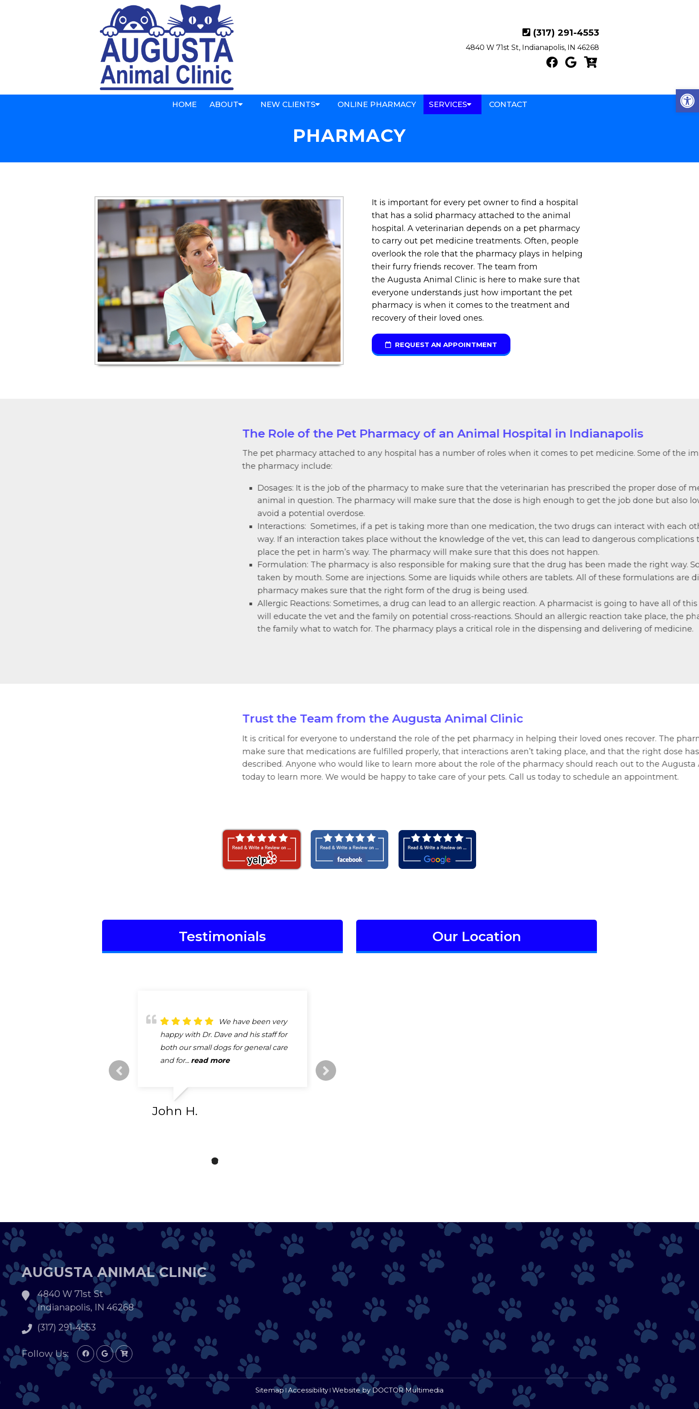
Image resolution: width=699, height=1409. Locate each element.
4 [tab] (241, 1161)
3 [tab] (228, 1161)
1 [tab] (201, 1161)
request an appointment (441, 344)
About (224, 104)
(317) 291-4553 (566, 32)
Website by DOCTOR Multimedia (388, 1390)
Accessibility (308, 1390)
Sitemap (269, 1390)
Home (184, 104)
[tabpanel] (222, 1057)
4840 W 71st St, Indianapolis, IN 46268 (532, 47)
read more (210, 1060)
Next (326, 1070)
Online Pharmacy (376, 104)
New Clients (288, 104)
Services (448, 104)
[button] (687, 100)
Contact (508, 104)
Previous (119, 1070)
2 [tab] (214, 1161)
